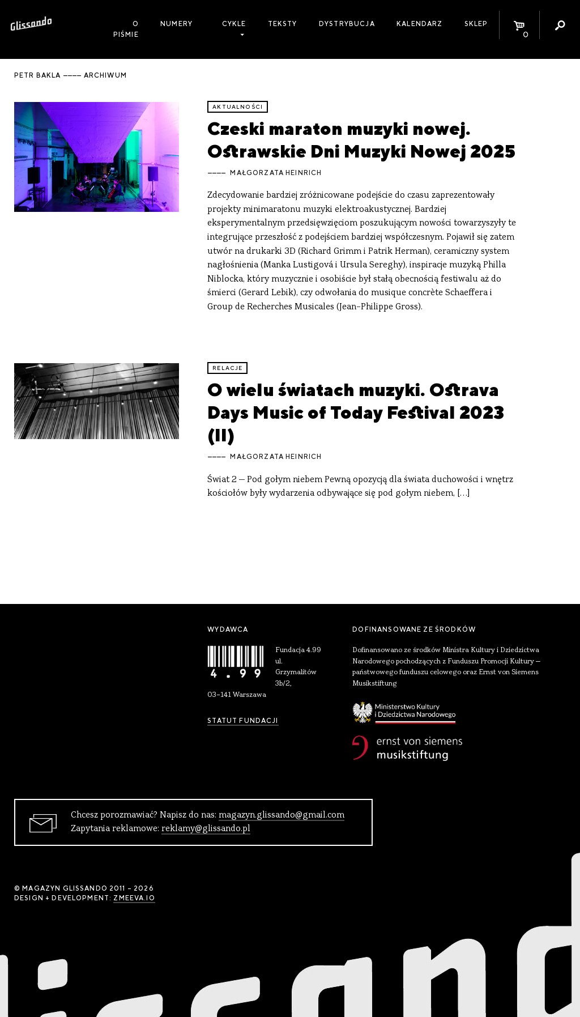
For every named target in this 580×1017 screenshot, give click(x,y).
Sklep (476, 24)
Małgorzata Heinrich (276, 173)
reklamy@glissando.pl (205, 828)
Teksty (282, 24)
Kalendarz (419, 24)
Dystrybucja (347, 24)
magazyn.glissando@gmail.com (281, 815)
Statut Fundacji (242, 721)
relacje (227, 368)
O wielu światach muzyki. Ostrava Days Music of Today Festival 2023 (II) (355, 412)
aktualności (237, 107)
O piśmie (126, 29)
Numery (176, 24)
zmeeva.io (134, 898)
